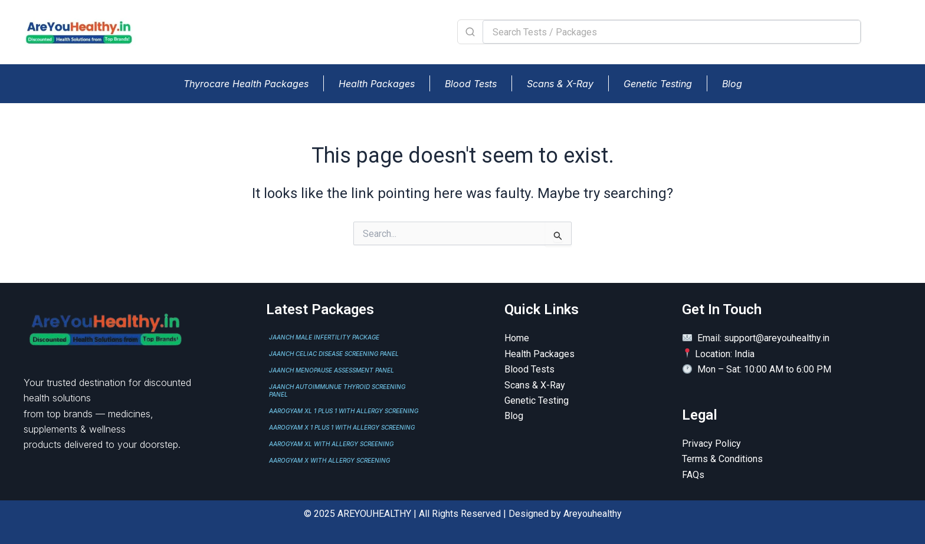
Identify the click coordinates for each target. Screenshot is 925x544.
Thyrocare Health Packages (246, 84)
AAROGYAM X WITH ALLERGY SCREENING (329, 460)
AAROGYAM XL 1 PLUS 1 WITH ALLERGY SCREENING (343, 410)
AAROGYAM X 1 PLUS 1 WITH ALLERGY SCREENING (342, 427)
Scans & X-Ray (560, 84)
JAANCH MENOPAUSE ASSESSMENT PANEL (331, 370)
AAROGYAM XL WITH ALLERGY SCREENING (331, 443)
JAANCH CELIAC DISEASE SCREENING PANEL (334, 353)
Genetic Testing (658, 84)
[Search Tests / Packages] (672, 32)
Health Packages (377, 84)
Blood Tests (471, 84)
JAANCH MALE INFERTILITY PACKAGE (324, 337)
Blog (732, 84)
